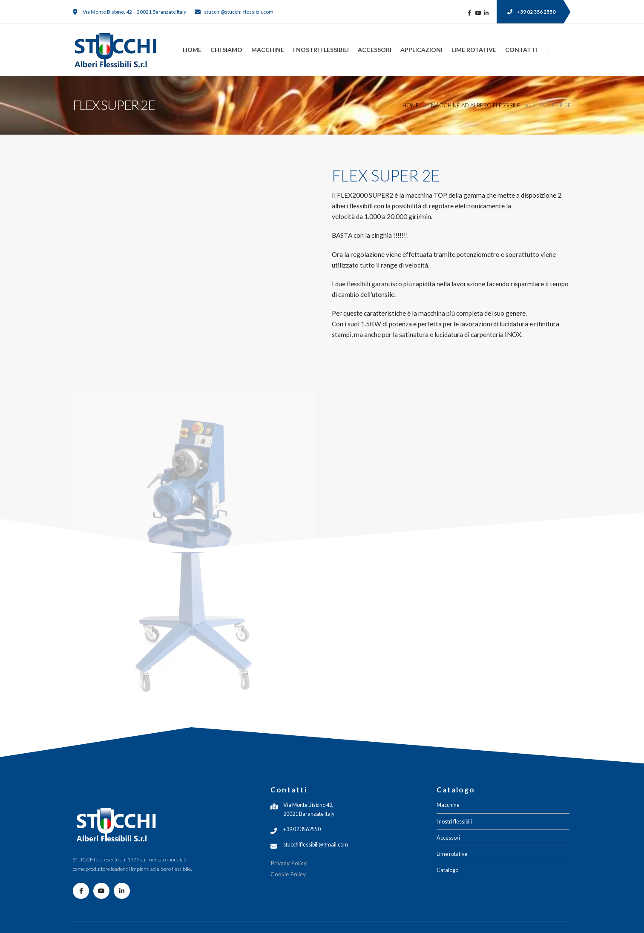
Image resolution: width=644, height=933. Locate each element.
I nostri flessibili (321, 49)
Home (192, 49)
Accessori (374, 49)
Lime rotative (473, 49)
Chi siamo (226, 49)
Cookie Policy (288, 874)
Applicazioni (421, 49)
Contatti (521, 49)
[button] (530, 11)
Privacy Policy (288, 863)
